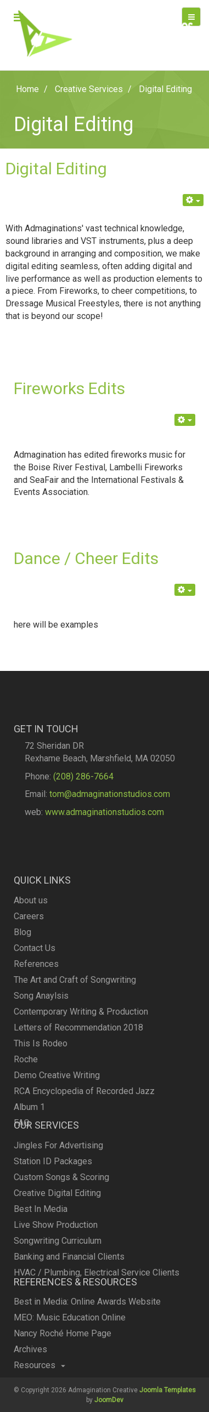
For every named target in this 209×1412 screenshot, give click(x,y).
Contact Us (34, 1000)
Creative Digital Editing (57, 1225)
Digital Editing (56, 168)
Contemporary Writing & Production (81, 1064)
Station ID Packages (53, 1193)
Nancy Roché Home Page (62, 1353)
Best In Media (40, 1241)
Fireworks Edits (69, 388)
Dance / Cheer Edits (86, 558)
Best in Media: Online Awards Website (87, 1322)
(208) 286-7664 (83, 797)
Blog (22, 985)
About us (31, 953)
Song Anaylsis (41, 1048)
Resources (39, 1385)
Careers (29, 969)
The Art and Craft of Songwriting (75, 1032)
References (36, 1016)
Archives (30, 1369)
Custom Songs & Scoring (61, 1209)
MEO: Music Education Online (70, 1338)
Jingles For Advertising (58, 1177)
